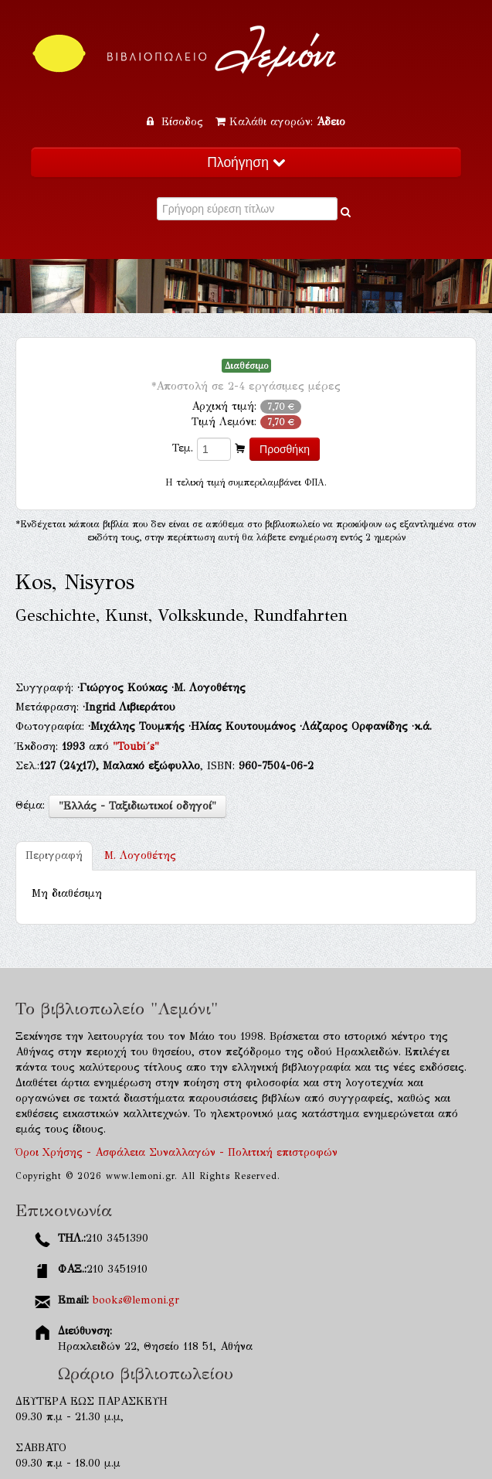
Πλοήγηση (245, 162)
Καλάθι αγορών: (280, 121)
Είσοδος (177, 121)
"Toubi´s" (136, 746)
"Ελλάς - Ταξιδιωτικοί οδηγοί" (137, 806)
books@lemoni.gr (136, 1300)
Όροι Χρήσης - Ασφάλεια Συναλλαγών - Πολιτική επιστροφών (176, 1152)
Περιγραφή (54, 855)
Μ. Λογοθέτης (140, 855)
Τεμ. (182, 448)
